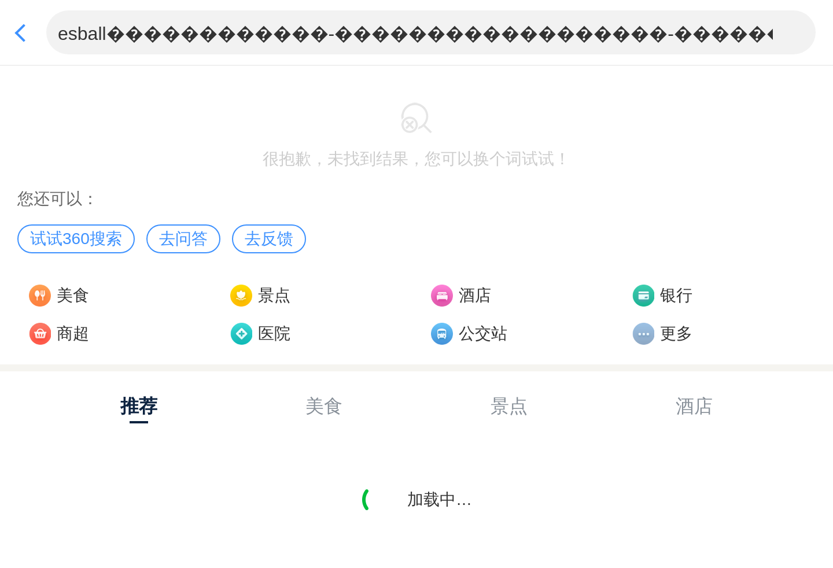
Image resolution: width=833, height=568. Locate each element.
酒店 (475, 295)
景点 (274, 295)
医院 (274, 333)
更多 (676, 333)
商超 (73, 333)
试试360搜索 (76, 239)
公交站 (483, 333)
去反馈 (269, 239)
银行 (676, 295)
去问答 (183, 239)
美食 (73, 295)
